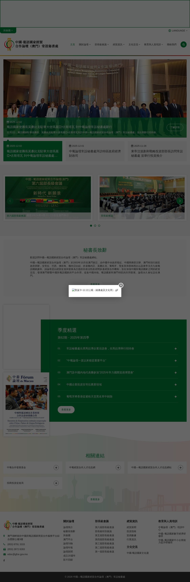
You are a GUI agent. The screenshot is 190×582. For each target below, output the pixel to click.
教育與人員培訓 (153, 44)
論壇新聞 (68, 551)
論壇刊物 (68, 543)
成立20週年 (69, 555)
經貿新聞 (131, 527)
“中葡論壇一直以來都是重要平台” (86, 360)
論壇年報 (68, 547)
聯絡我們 (171, 44)
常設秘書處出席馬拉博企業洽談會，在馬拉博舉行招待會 (100, 348)
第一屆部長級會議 (104, 551)
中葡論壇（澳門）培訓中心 (171, 528)
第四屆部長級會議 (104, 539)
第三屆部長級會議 (104, 543)
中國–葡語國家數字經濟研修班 (172, 534)
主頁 (72, 44)
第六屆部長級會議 (16, 215)
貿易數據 (131, 535)
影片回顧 (68, 559)
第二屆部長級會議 (104, 547)
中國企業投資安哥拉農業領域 (84, 384)
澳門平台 (68, 539)
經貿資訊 (119, 44)
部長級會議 (102, 44)
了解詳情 (175, 127)
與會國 (66, 535)
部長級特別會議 (103, 531)
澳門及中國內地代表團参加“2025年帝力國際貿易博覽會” (100, 372)
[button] (10, 201)
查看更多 (95, 284)
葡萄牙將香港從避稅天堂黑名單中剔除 (89, 396)
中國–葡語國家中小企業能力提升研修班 (172, 541)
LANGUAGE (177, 30)
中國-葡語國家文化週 (138, 553)
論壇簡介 (68, 527)
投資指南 (131, 531)
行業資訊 (131, 539)
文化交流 (134, 44)
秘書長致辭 (69, 531)
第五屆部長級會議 (104, 535)
